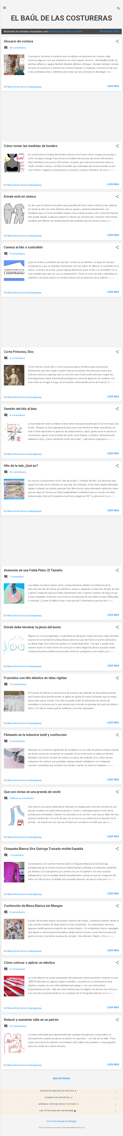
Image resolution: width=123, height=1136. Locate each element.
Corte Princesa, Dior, (19, 352)
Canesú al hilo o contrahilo (23, 247)
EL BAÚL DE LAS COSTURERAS (61, 18)
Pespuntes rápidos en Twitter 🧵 (81, 1091)
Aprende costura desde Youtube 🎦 (81, 1104)
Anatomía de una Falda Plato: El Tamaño (33, 570)
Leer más (113, 86)
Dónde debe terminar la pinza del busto (32, 627)
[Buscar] (118, 9)
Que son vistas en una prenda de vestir (32, 792)
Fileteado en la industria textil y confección (35, 735)
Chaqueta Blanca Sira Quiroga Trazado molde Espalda (43, 849)
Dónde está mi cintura (20, 196)
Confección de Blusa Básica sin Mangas (33, 906)
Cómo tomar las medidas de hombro (30, 146)
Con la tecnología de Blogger (61, 1121)
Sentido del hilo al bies (20, 409)
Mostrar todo (109, 31)
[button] (117, 41)
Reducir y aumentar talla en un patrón (31, 1020)
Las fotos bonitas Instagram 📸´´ (81, 1111)
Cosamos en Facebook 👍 (83, 1098)
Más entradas (61, 1078)
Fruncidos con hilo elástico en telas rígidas (35, 678)
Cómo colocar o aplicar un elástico (29, 963)
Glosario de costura (18, 41)
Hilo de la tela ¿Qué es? (21, 466)
